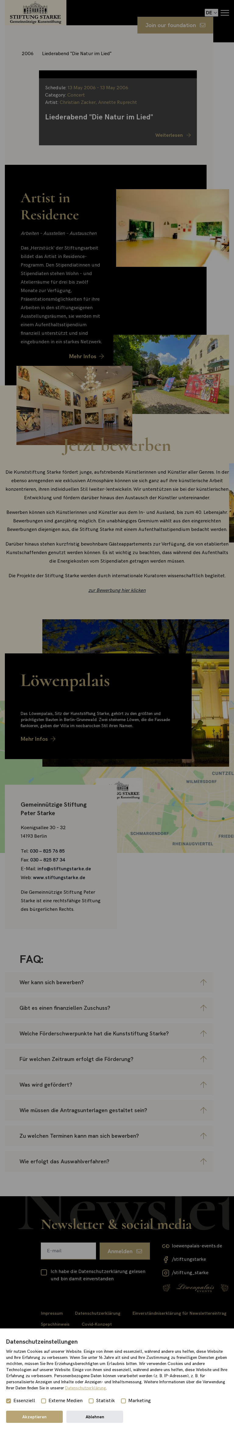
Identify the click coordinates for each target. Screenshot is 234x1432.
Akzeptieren (34, 1417)
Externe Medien (65, 1401)
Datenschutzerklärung (85, 1388)
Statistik (105, 1401)
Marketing (139, 1401)
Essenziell (24, 1401)
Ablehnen (95, 1417)
